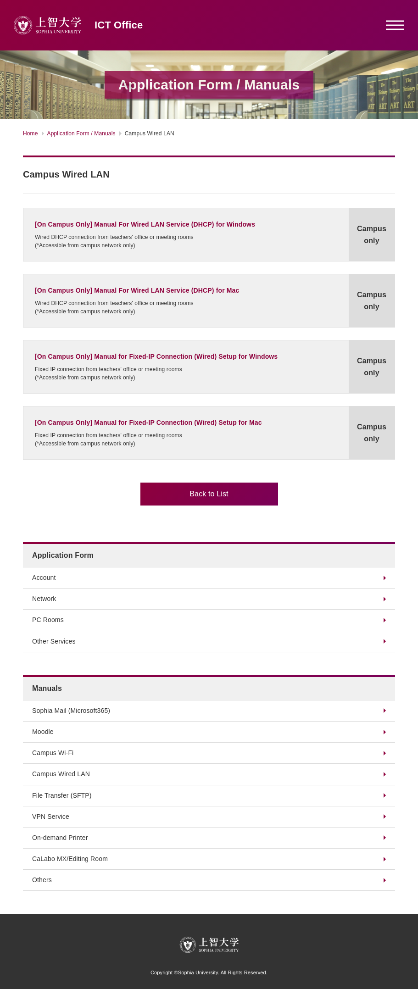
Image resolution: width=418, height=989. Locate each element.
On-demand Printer (60, 837)
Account (44, 577)
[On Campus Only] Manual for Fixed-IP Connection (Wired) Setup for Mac (148, 422)
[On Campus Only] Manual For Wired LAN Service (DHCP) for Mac (137, 290)
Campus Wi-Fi (52, 752)
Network (44, 598)
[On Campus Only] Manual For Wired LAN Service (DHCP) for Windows (145, 224)
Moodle (43, 731)
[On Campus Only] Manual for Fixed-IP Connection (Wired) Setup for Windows (156, 356)
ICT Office (119, 25)
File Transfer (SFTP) (62, 795)
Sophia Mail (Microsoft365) (71, 710)
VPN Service (50, 816)
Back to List (208, 494)
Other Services (54, 641)
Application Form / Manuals (81, 133)
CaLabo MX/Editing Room (70, 858)
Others (42, 879)
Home (30, 133)
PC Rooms (48, 619)
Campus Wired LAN (61, 774)
